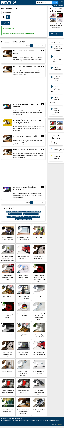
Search (55, 2)
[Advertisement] (23, 89)
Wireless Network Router (23, 219)
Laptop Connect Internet (14, 211)
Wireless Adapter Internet (32, 211)
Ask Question (56, 34)
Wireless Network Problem (15, 216)
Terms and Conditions (53, 420)
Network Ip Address (15, 214)
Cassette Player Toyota (30, 214)
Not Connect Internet (33, 216)
